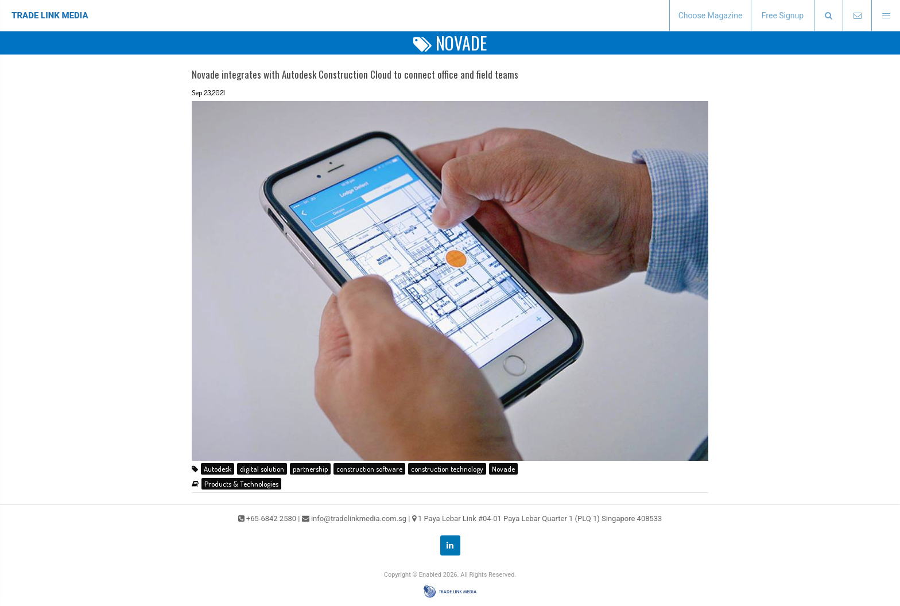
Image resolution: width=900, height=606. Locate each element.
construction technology (447, 468)
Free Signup (783, 15)
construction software (369, 468)
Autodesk (217, 468)
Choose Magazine (710, 15)
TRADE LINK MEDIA (49, 15)
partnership (310, 468)
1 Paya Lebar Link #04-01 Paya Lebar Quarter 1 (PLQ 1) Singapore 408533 (540, 518)
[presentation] (828, 16)
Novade (503, 468)
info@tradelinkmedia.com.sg (358, 518)
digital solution (262, 468)
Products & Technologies (241, 483)
